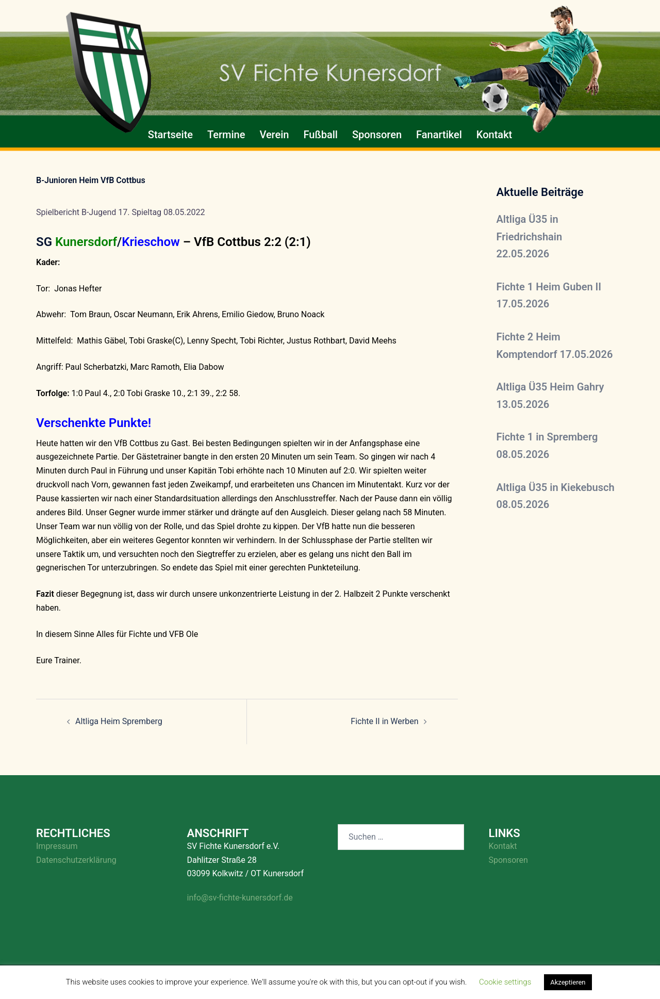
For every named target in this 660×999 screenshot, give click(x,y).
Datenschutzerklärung (76, 860)
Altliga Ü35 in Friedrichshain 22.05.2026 (530, 236)
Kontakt (494, 134)
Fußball (320, 134)
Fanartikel (439, 134)
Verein (274, 134)
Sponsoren (377, 134)
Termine (226, 134)
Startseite (170, 134)
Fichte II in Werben (384, 721)
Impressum (57, 846)
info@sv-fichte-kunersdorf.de (240, 898)
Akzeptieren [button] (567, 982)
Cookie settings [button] (505, 982)
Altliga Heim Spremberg (118, 721)
